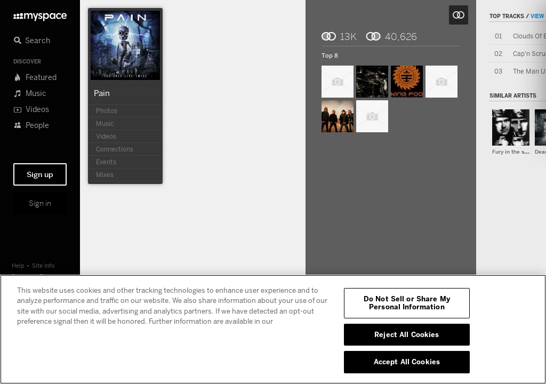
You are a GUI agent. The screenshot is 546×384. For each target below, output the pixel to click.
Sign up (40, 174)
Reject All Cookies (406, 334)
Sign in (40, 203)
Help (18, 265)
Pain (102, 92)
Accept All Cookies (407, 361)
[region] (273, 329)
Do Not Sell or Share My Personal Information (407, 303)
